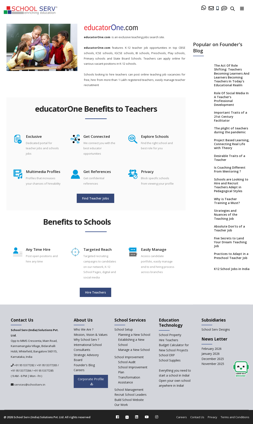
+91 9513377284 (21, 370)
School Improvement (129, 357)
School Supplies (170, 360)
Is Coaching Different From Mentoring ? (229, 170)
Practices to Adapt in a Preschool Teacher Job (231, 256)
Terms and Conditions (235, 417)
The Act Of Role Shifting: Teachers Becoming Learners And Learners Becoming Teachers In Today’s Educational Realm (231, 75)
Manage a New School (134, 350)
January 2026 (210, 354)
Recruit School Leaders (130, 395)
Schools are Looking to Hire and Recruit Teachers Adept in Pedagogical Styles (231, 185)
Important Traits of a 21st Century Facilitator (230, 116)
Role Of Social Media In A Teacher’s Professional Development (231, 99)
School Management (129, 390)
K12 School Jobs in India (232, 269)
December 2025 (212, 359)
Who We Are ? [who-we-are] (83, 329)
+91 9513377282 (24, 365)
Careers (181, 417)
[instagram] (156, 417)
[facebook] (117, 417)
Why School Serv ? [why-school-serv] (86, 340)
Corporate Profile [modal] (91, 381)
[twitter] (127, 417)
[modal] (241, 369)
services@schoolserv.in (29, 384)
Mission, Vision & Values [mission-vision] (91, 335)
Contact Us (197, 417)
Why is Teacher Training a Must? (227, 201)
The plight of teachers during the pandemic (231, 130)
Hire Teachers (95, 292)
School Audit (127, 362)
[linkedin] (136, 417)
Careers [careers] (79, 370)
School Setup (123, 329)
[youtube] (147, 417)
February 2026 (211, 349)
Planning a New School (134, 335)
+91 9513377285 (43, 370)
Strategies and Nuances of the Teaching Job (225, 215)
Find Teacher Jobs (95, 198)
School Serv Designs (215, 329)
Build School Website (129, 400)
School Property (170, 335)
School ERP (167, 355)
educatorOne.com (97, 37)
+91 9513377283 (47, 365)
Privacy (212, 417)
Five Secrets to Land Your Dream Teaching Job (230, 242)
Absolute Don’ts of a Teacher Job (229, 228)
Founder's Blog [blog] (84, 365)
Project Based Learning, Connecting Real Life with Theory (231, 144)
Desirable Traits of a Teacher (229, 158)
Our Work (121, 405)
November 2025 (212, 364)
